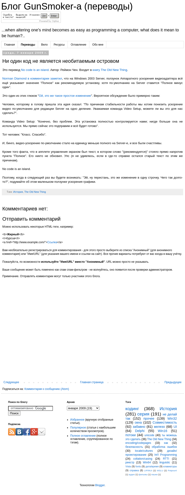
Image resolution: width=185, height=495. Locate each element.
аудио (132, 474)
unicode (149, 435)
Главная (9, 44)
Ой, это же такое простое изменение (65, 95)
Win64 (147, 462)
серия (143, 414)
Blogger (100, 485)
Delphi (140, 431)
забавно (139, 427)
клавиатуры (170, 466)
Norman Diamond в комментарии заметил (32, 78)
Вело (44, 44)
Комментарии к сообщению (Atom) (46, 389)
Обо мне (98, 44)
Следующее (11, 382)
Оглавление (78, 44)
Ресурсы (59, 44)
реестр (129, 462)
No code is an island (35, 70)
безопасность (134, 446)
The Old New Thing (35, 191)
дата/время (152, 466)
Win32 (172, 418)
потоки (130, 435)
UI (175, 427)
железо (159, 427)
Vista (128, 466)
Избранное (77, 419)
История (18, 191)
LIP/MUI (148, 470)
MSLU (160, 470)
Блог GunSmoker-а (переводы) (67, 6)
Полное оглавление (83, 435)
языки (154, 474)
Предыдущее (173, 382)
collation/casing (142, 458)
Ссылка (52, 242)
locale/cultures (144, 450)
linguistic (164, 462)
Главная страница (92, 382)
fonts (138, 466)
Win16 (162, 431)
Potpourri (172, 470)
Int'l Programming (165, 454)
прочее (148, 418)
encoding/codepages (138, 443)
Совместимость (165, 422)
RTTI (166, 458)
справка (134, 470)
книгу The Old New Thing (110, 70)
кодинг (132, 408)
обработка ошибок (164, 446)
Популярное (78, 427)
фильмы (143, 474)
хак (166, 443)
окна (138, 422)
